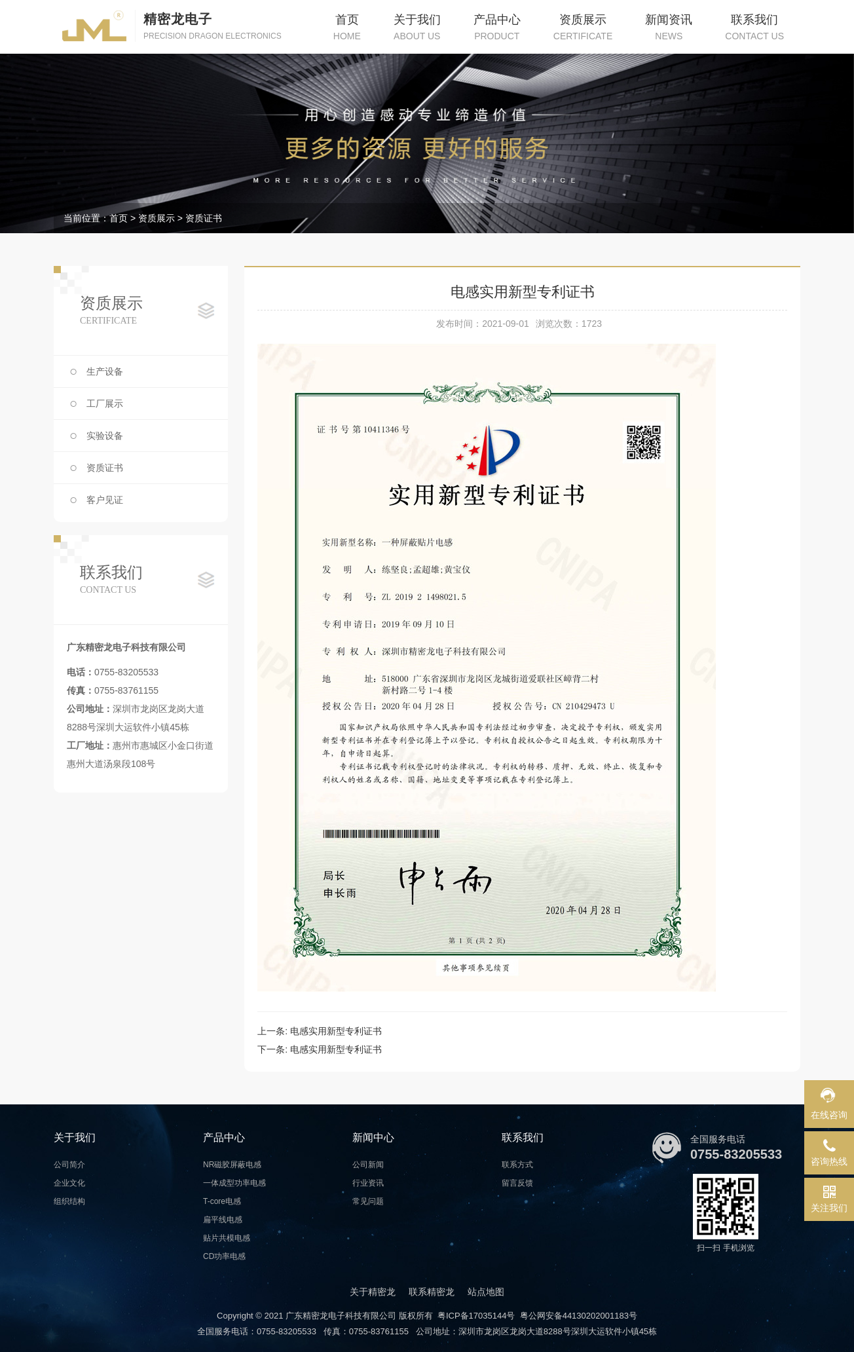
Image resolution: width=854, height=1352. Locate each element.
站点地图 (486, 1291)
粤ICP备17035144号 (476, 1316)
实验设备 (104, 435)
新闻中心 (373, 1137)
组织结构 (69, 1201)
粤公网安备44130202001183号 (578, 1316)
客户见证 (104, 500)
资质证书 (203, 218)
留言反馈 (517, 1183)
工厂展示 (104, 403)
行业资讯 (368, 1183)
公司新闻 (368, 1164)
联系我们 (523, 1137)
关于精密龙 (373, 1291)
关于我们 (75, 1137)
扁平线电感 (222, 1219)
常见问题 (368, 1201)
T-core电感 (222, 1201)
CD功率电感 (224, 1256)
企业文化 (69, 1183)
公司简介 (69, 1164)
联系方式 (517, 1164)
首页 (118, 218)
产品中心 (224, 1137)
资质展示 (156, 218)
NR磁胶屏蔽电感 (232, 1164)
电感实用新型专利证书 (336, 1031)
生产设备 (104, 371)
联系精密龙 (432, 1291)
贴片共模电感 (226, 1238)
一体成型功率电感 (234, 1183)
